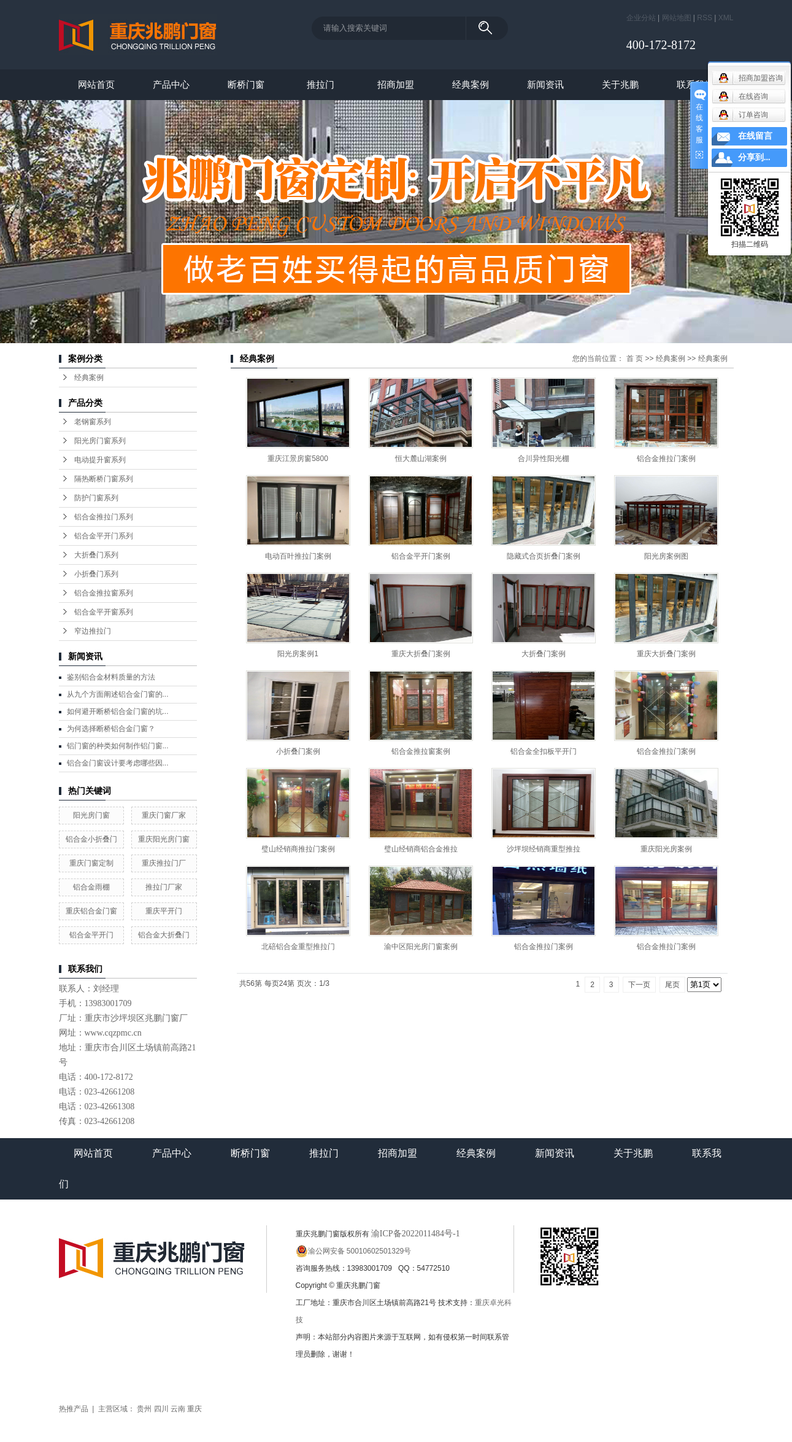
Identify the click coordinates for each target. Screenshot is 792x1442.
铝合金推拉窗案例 (420, 751)
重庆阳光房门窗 (164, 839)
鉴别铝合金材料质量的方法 (111, 677)
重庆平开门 (163, 911)
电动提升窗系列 (100, 459)
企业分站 (641, 18)
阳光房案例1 (297, 653)
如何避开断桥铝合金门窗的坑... (118, 711)
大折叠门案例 (543, 653)
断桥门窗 (246, 84)
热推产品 (73, 1409)
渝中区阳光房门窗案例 (421, 946)
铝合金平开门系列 (103, 536)
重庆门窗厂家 (164, 815)
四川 (161, 1409)
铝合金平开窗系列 (103, 612)
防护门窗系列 (96, 498)
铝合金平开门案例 (420, 556)
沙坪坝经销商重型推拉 (543, 849)
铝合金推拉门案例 (666, 458)
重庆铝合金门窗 (91, 911)
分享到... (754, 157)
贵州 (144, 1409)
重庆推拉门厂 (164, 863)
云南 (178, 1409)
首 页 (634, 358)
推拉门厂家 (163, 887)
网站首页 (96, 84)
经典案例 (470, 84)
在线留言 (755, 136)
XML (726, 18)
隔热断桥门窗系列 (103, 479)
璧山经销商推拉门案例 (298, 849)
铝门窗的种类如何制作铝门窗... (118, 746)
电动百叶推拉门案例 (298, 556)
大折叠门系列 (96, 555)
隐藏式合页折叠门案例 (543, 556)
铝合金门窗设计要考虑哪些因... (118, 763)
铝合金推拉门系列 (103, 517)
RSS (704, 18)
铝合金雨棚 (91, 887)
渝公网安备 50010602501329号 (354, 1251)
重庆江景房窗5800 (297, 458)
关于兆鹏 (620, 84)
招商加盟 (395, 84)
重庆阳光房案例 (666, 849)
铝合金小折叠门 (91, 839)
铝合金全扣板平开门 (543, 751)
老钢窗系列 (92, 421)
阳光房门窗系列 (100, 440)
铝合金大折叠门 (164, 935)
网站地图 (676, 18)
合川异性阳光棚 (543, 458)
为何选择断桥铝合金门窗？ (111, 728)
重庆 (194, 1409)
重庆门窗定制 (91, 863)
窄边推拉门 (92, 631)
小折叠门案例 (298, 751)
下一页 (639, 984)
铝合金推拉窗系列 (103, 593)
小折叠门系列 (96, 574)
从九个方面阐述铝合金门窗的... (118, 694)
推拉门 (320, 84)
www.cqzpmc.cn (113, 1032)
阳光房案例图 (666, 556)
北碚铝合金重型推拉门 (298, 946)
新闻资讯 (545, 84)
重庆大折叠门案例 (420, 653)
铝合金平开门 (91, 935)
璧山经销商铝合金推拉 (421, 849)
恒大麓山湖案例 (421, 458)
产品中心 (171, 84)
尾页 (672, 984)
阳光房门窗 (91, 815)
